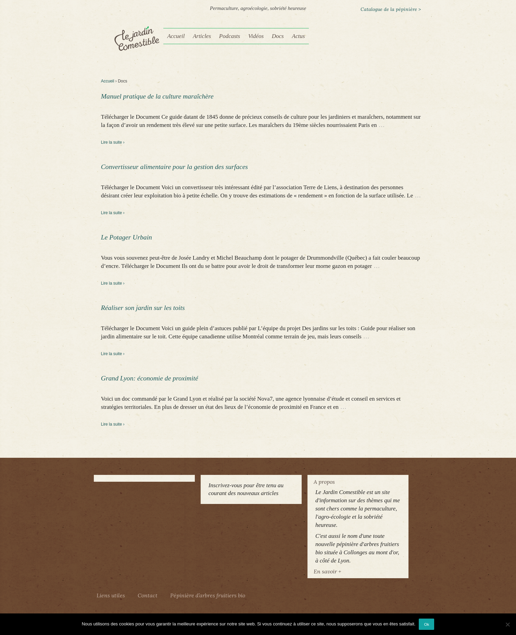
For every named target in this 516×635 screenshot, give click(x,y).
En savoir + (327, 571)
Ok (426, 624)
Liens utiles (111, 595)
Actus (298, 36)
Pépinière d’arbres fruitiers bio (207, 595)
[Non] (507, 624)
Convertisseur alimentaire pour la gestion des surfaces (174, 166)
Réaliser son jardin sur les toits (143, 307)
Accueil (176, 36)
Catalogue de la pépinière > (391, 9)
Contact (148, 595)
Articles (202, 36)
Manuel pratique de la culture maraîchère (157, 96)
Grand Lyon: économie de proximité (149, 378)
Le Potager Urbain (126, 237)
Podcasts (229, 36)
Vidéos (256, 36)
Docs (278, 36)
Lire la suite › (113, 142)
